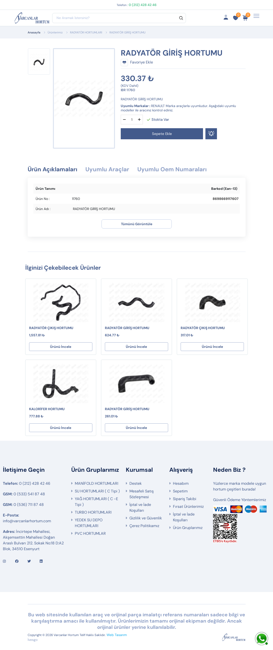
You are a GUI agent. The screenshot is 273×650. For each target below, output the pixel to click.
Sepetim (180, 491)
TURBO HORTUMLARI (93, 512)
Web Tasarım (117, 635)
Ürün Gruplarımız (188, 527)
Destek (135, 483)
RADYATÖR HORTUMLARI (86, 32)
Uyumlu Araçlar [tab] (107, 169)
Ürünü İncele (60, 346)
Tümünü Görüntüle (136, 224)
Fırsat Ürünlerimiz (188, 506)
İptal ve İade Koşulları (140, 507)
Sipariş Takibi (184, 498)
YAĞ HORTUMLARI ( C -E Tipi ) (96, 501)
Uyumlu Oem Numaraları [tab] (172, 169)
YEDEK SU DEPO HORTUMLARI (88, 522)
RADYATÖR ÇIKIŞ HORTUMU (51, 328)
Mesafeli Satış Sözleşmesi (141, 494)
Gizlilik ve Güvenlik (145, 518)
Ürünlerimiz (55, 32)
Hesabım (181, 483)
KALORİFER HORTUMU (47, 409)
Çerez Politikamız (144, 525)
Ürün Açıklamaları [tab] (52, 169)
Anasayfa (34, 32)
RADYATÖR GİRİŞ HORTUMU (127, 328)
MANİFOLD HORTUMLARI (96, 483)
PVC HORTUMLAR (90, 533)
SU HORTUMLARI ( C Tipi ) (97, 491)
